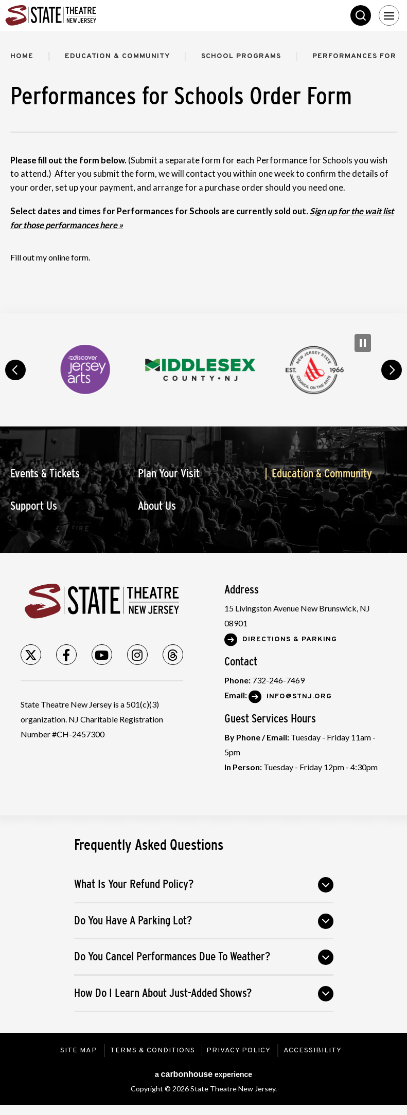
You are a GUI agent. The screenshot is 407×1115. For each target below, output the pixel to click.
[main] (203, 172)
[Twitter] (31, 654)
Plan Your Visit (169, 473)
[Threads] (173, 654)
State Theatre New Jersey (82, 15)
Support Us (33, 506)
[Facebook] (66, 654)
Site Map (78, 1050)
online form (68, 257)
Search (360, 15)
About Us (157, 506)
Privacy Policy (239, 1050)
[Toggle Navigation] (389, 15)
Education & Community (118, 56)
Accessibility (314, 1050)
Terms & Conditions (152, 1050)
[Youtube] (102, 654)
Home (21, 56)
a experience (203, 1074)
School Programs (244, 56)
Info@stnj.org (299, 696)
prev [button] (15, 370)
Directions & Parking (289, 639)
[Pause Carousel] (363, 343)
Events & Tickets (45, 473)
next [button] (391, 370)
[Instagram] (137, 654)
